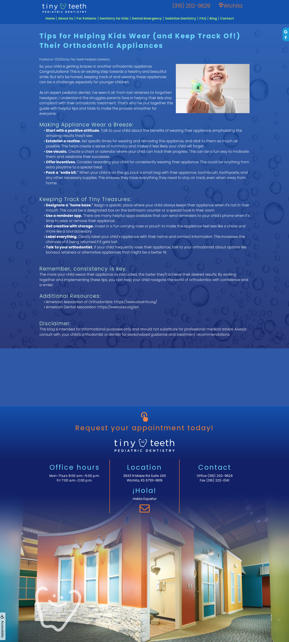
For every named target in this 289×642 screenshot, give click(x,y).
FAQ (202, 18)
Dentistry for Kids (114, 18)
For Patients (86, 18)
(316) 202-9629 (220, 475)
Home (50, 18)
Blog (213, 18)
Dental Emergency (147, 18)
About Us (65, 18)
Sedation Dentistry (180, 18)
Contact (227, 18)
